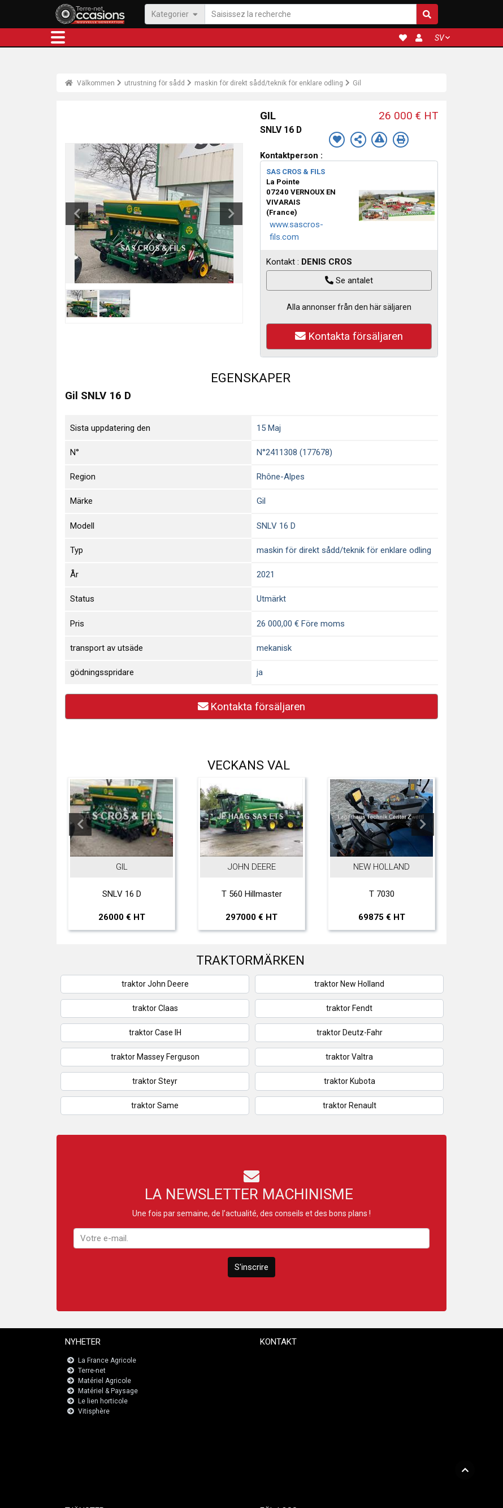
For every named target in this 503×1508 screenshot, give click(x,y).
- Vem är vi (379, 1494)
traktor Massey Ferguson (155, 1056)
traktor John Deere (155, 983)
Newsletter (283, 1371)
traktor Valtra (349, 1056)
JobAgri (91, 1449)
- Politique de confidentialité (320, 1494)
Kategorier (174, 13)
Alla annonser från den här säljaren (349, 307)
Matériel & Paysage (108, 1391)
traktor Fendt (349, 1008)
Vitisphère (94, 1411)
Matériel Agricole (104, 1381)
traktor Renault (349, 1105)
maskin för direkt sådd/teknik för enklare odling (268, 83)
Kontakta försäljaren (349, 336)
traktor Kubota (349, 1081)
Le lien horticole (103, 1401)
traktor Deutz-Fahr (349, 1032)
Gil (357, 83)
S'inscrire (251, 1267)
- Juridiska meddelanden (238, 1494)
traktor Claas (155, 1008)
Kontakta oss (287, 1360)
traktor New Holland (349, 983)
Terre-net (92, 1371)
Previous (77, 213)
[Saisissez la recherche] (311, 14)
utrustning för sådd (154, 83)
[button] (58, 37)
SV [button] (439, 37)
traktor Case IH (155, 1032)
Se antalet (349, 280)
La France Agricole (107, 1360)
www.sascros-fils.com (296, 231)
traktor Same (155, 1105)
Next (231, 213)
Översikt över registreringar (122, 1459)
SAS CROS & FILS (295, 171)
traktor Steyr (154, 1081)
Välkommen (90, 83)
